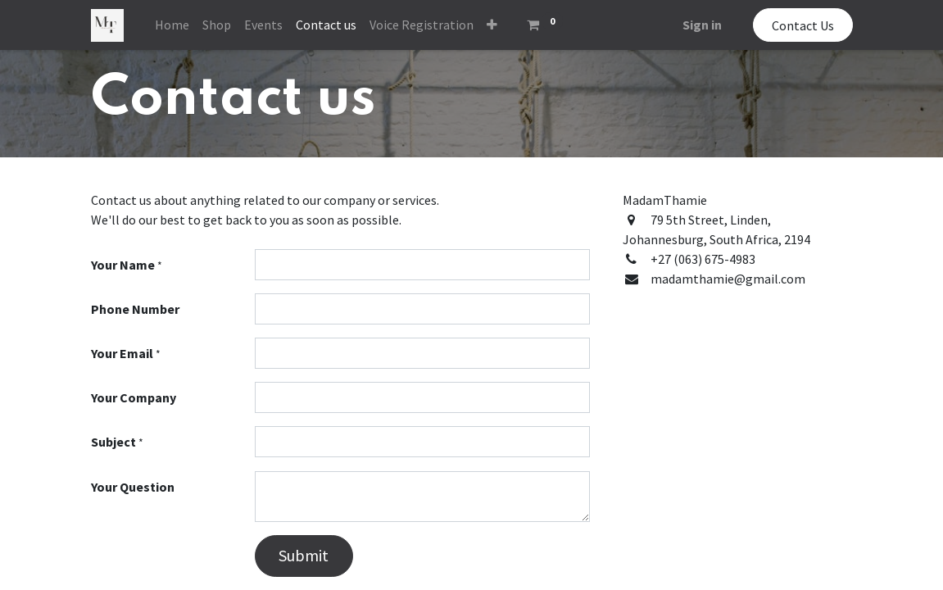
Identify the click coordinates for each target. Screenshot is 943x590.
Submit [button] (304, 555)
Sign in (702, 24)
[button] (492, 24)
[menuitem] (172, 24)
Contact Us (803, 25)
